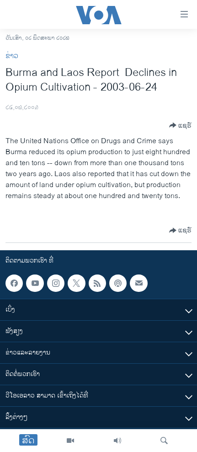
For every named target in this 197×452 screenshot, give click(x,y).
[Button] (180, 125)
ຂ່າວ (11, 56)
